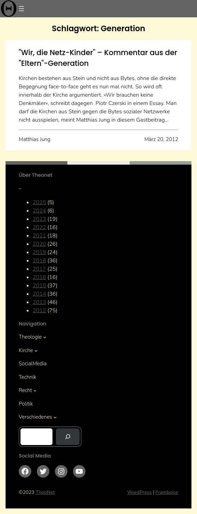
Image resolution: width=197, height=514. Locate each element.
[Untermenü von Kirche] (36, 350)
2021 (39, 235)
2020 (39, 244)
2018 (39, 260)
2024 (39, 211)
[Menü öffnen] (21, 9)
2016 (39, 277)
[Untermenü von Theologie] (44, 337)
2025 (39, 202)
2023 (39, 219)
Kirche (26, 350)
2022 (39, 227)
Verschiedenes (35, 416)
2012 (39, 310)
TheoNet (45, 492)
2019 (39, 252)
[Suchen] (68, 436)
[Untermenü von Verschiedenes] (55, 417)
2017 (39, 269)
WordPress (139, 492)
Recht (25, 390)
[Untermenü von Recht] (34, 390)
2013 (39, 302)
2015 (39, 285)
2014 (39, 294)
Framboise (166, 492)
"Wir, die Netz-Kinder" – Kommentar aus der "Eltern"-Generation (98, 57)
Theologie (30, 336)
